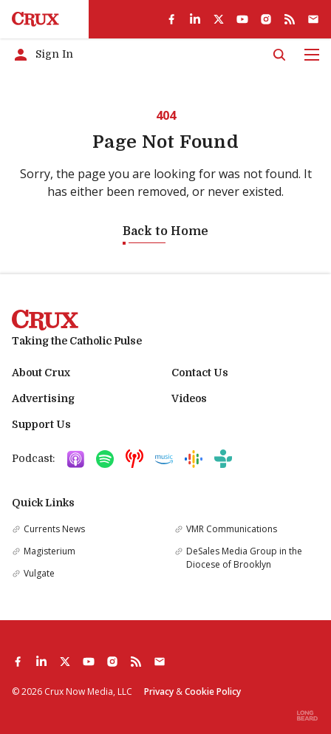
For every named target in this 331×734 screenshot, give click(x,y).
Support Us (41, 424)
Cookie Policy (213, 691)
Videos (189, 398)
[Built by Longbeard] (307, 715)
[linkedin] (195, 19)
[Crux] (35, 19)
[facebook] (171, 19)
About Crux (41, 372)
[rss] (289, 19)
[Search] (279, 54)
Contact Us (199, 372)
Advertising (43, 398)
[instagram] (266, 19)
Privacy (159, 691)
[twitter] (219, 19)
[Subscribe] (313, 19)
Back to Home (165, 231)
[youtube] (242, 19)
